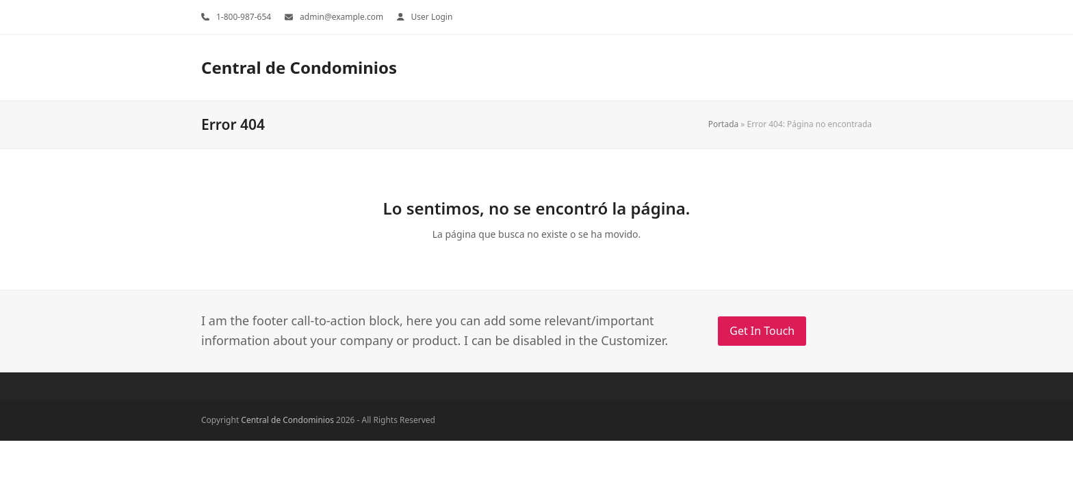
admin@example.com (341, 17)
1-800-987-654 (243, 17)
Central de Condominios (299, 67)
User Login (432, 17)
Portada (723, 124)
